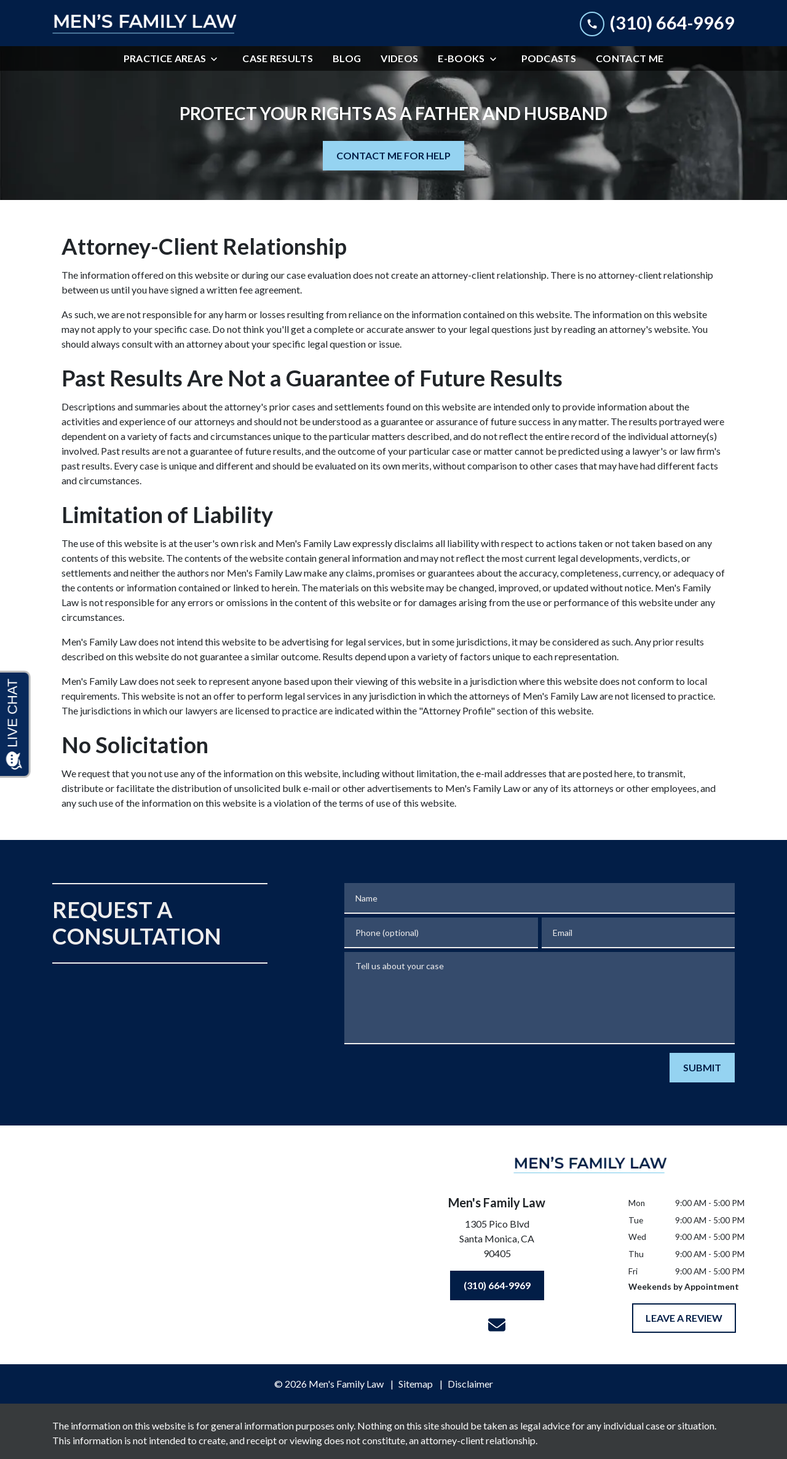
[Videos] (399, 58)
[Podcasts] (549, 58)
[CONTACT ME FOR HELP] (393, 155)
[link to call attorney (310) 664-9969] (657, 23)
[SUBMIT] (702, 1067)
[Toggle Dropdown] (217, 58)
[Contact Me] (629, 58)
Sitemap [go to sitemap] (415, 1383)
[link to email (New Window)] (496, 1325)
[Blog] (347, 58)
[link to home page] (144, 23)
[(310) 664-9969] (497, 1285)
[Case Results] (277, 58)
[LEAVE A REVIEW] (684, 1318)
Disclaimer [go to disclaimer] (470, 1383)
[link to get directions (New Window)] (496, 1241)
